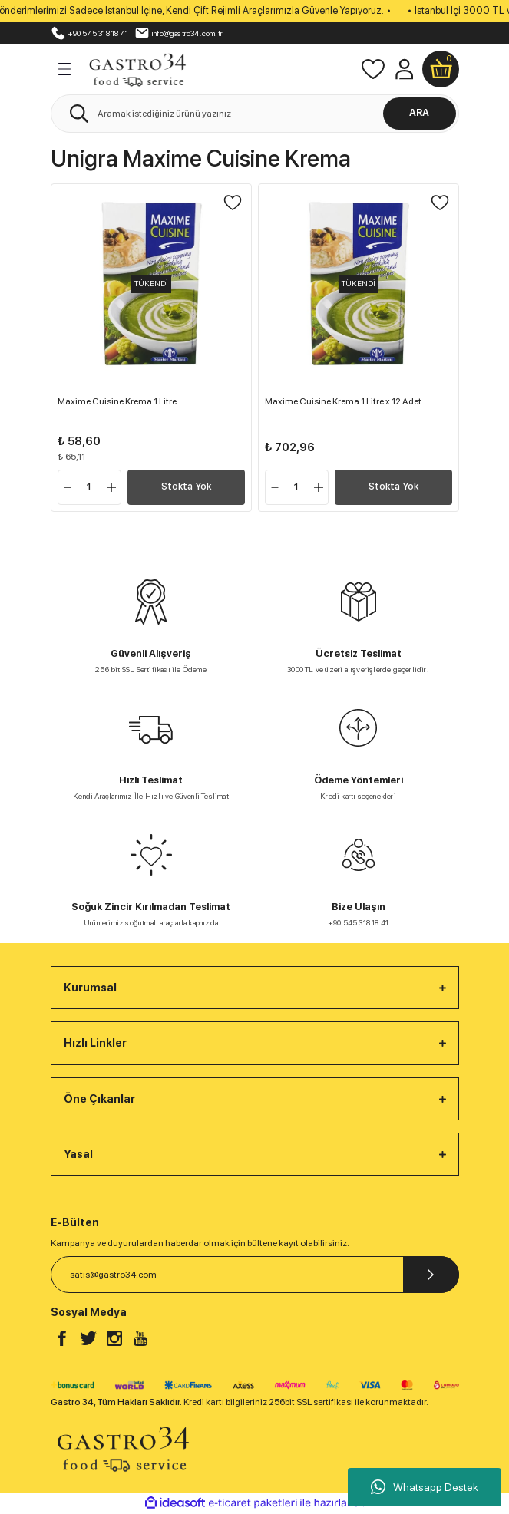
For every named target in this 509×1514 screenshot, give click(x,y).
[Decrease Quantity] (67, 487)
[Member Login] (404, 69)
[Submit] (431, 1274)
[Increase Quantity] (111, 487)
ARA (419, 112)
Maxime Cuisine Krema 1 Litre (117, 401)
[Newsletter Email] (255, 1274)
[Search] (255, 113)
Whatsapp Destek (424, 1487)
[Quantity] (89, 487)
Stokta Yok (186, 486)
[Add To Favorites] (232, 202)
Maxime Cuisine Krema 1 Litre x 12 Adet (343, 401)
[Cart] (440, 69)
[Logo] (137, 67)
